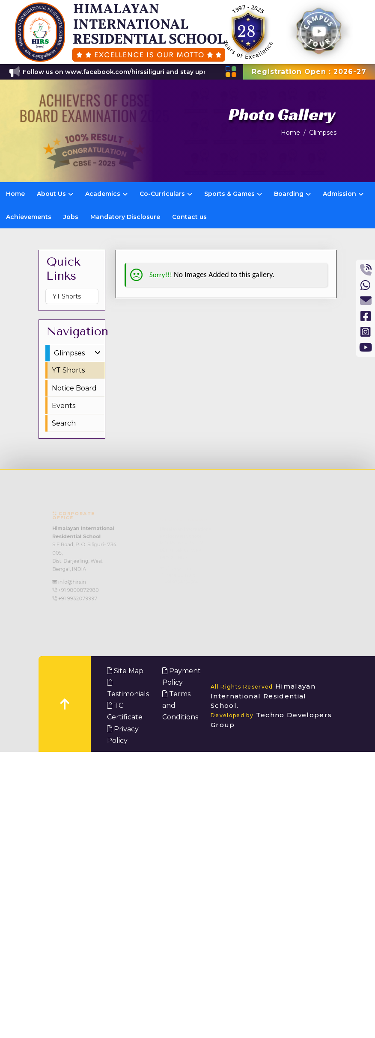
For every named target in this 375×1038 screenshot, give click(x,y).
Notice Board (74, 388)
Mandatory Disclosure (125, 217)
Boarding (292, 194)
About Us (55, 194)
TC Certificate (125, 711)
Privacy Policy (123, 735)
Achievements (28, 217)
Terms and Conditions (180, 705)
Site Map (125, 671)
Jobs (70, 217)
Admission (343, 194)
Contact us (189, 217)
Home (290, 132)
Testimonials (128, 688)
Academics (106, 194)
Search (64, 423)
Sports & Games (233, 194)
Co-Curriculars (166, 194)
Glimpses (322, 132)
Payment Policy (181, 676)
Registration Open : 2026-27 (309, 72)
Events (63, 406)
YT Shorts (67, 296)
